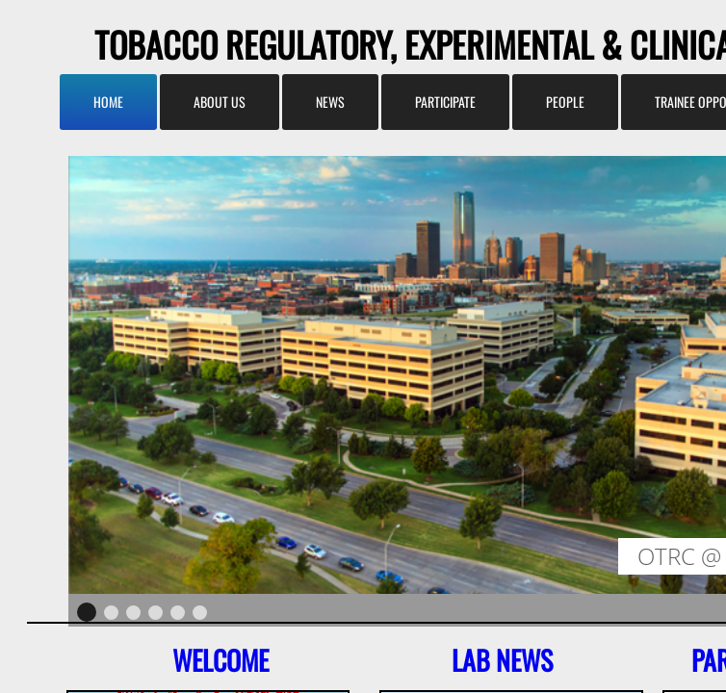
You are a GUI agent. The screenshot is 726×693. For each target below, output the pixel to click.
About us (220, 101)
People (565, 101)
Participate (445, 101)
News (330, 101)
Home (108, 101)
